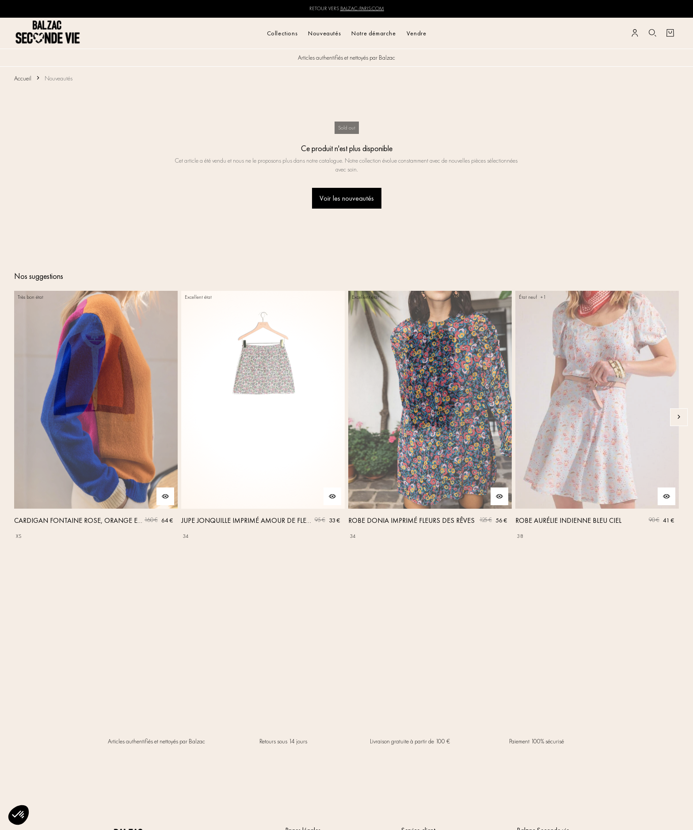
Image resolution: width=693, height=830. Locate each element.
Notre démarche (373, 33)
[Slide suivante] (679, 417)
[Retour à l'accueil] (48, 33)
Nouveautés (324, 33)
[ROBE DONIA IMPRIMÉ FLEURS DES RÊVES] (430, 417)
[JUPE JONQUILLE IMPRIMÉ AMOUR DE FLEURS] (263, 417)
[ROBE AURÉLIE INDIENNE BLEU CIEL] (597, 417)
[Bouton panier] (670, 33)
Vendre (416, 33)
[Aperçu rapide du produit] (165, 496)
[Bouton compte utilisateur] (635, 33)
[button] (18, 815)
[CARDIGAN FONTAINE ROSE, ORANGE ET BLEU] (96, 417)
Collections (282, 33)
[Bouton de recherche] (652, 33)
